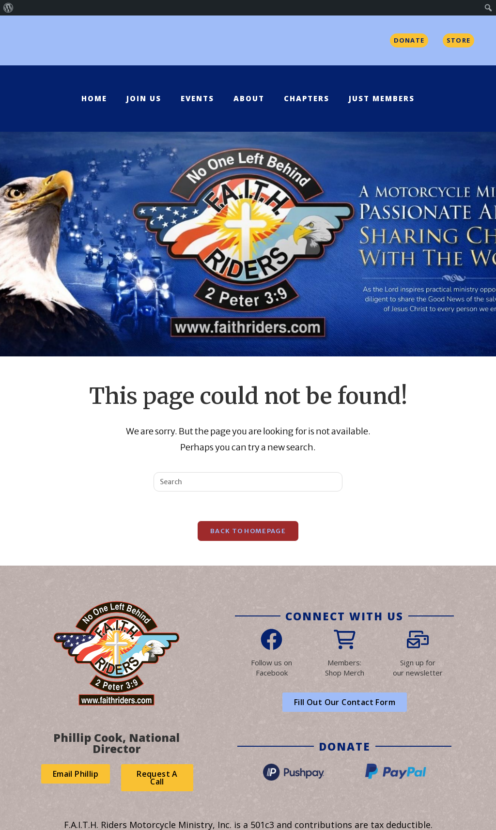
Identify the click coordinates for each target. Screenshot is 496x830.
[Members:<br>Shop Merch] (345, 639)
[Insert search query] (248, 482)
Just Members (382, 98)
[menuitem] (8, 7)
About (248, 98)
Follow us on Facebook (271, 667)
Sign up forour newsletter (418, 667)
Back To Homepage (248, 531)
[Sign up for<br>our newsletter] (418, 639)
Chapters (306, 98)
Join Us (143, 98)
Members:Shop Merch (344, 667)
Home (94, 98)
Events (197, 98)
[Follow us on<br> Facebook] (271, 639)
